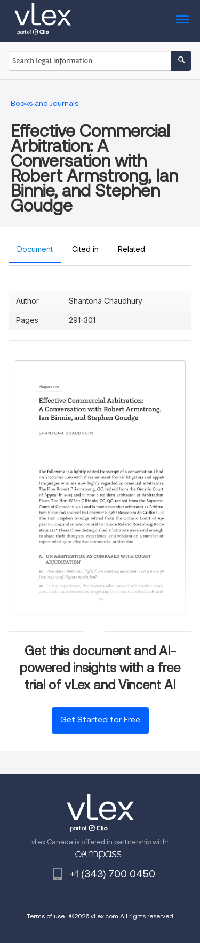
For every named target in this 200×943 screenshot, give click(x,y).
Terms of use (46, 916)
